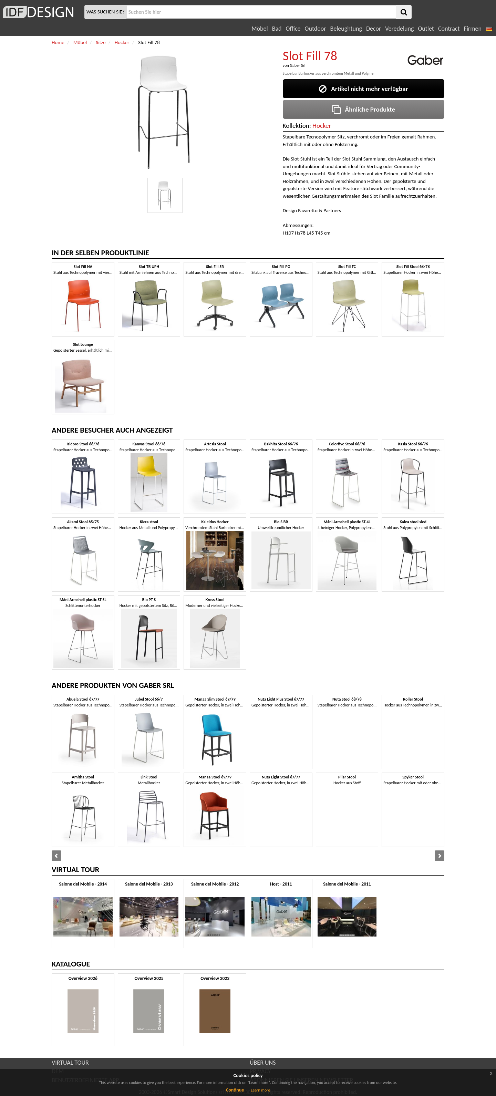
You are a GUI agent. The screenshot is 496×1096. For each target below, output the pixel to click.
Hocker (321, 126)
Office (293, 28)
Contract (449, 28)
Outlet (426, 28)
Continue (235, 1090)
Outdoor (315, 28)
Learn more (260, 1090)
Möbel (259, 28)
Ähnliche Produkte (363, 109)
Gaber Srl (297, 65)
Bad (277, 28)
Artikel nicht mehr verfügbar (363, 89)
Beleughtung (346, 28)
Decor (373, 28)
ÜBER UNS (263, 1062)
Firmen (472, 28)
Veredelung (399, 28)
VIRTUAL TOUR (70, 1062)
